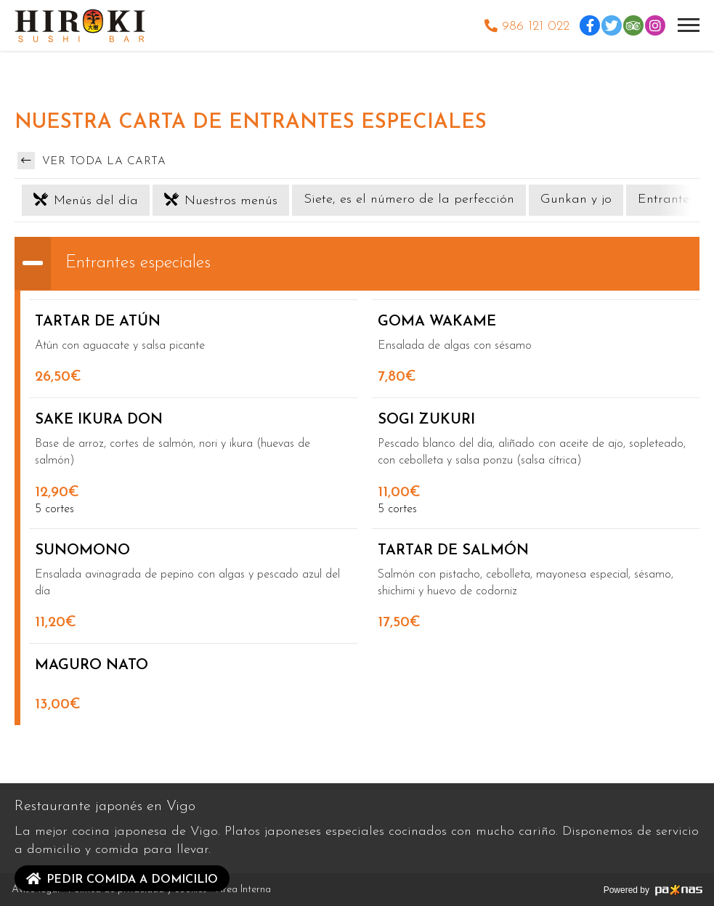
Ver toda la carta (91, 160)
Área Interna (243, 889)
